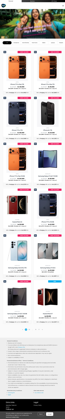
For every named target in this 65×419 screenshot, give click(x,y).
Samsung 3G (11, 392)
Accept (50, 414)
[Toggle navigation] (63, 5)
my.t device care (39, 392)
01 (26, 329)
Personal (11, 1)
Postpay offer (21, 347)
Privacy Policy (38, 405)
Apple (9, 395)
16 (35, 329)
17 (39, 329)
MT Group (54, 1)
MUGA (8, 407)
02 (29, 329)
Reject (41, 414)
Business (32, 1)
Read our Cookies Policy (12, 417)
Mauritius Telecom (11, 405)
